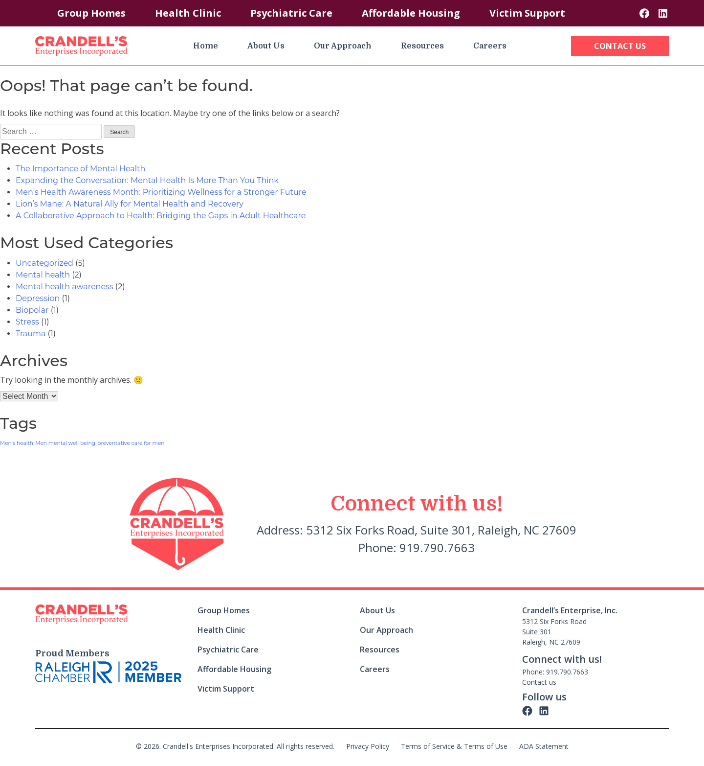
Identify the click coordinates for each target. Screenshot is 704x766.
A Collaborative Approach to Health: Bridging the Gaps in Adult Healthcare (161, 215)
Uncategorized (44, 263)
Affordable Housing (411, 13)
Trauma (30, 333)
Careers (489, 46)
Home (205, 46)
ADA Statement (544, 746)
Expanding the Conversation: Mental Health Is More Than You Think (147, 180)
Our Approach (343, 46)
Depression (38, 298)
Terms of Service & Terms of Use (454, 746)
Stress (27, 321)
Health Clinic (188, 13)
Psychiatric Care (291, 13)
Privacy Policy (367, 746)
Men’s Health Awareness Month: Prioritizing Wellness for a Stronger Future (161, 192)
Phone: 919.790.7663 (555, 671)
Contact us (539, 682)
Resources (422, 46)
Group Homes (91, 13)
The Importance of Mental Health (80, 168)
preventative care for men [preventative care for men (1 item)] (130, 443)
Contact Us (620, 46)
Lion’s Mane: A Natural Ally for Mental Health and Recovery (129, 204)
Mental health (43, 274)
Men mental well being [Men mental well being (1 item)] (65, 443)
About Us (266, 46)
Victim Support (527, 13)
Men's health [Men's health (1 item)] (16, 443)
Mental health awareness (64, 286)
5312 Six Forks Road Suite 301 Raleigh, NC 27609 (554, 632)
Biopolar (32, 310)
